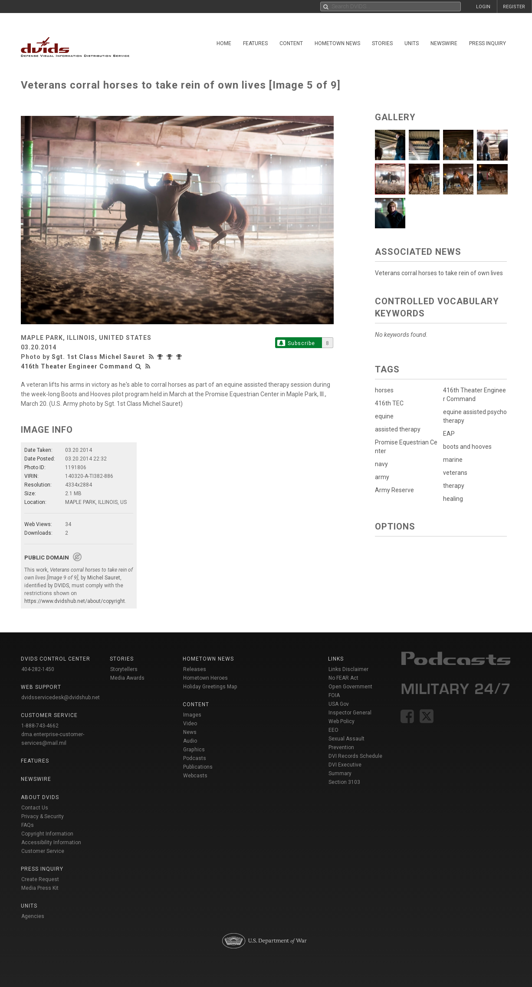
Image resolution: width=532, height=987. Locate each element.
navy (381, 464)
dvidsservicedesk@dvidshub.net (60, 697)
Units (411, 43)
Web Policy (341, 721)
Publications (198, 767)
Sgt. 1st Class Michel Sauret (98, 356)
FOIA (334, 695)
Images (192, 715)
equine (384, 416)
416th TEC (389, 403)
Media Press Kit (40, 888)
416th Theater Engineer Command (77, 366)
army (382, 477)
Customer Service (42, 851)
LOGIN (483, 7)
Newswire (443, 43)
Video (190, 724)
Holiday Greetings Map (210, 687)
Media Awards (127, 678)
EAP (449, 433)
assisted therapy (397, 429)
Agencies (32, 916)
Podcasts (194, 758)
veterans (455, 472)
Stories (382, 43)
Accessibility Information (51, 842)
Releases (194, 669)
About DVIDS (40, 797)
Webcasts (195, 776)
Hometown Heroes (205, 678)
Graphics (194, 750)
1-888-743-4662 (40, 726)
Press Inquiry (487, 43)
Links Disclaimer (348, 669)
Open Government (350, 687)
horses (384, 390)
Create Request (40, 879)
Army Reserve (394, 490)
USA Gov (338, 704)
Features (255, 43)
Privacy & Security (42, 816)
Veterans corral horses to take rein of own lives (439, 273)
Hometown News (337, 43)
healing (453, 498)
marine (453, 459)
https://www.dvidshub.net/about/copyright (74, 601)
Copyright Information (47, 834)
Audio (190, 741)
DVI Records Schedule (355, 756)
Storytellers (124, 669)
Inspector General (349, 713)
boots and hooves (467, 446)
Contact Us (34, 808)
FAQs (27, 825)
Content (291, 43)
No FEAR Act (343, 678)
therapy (453, 485)
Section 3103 (344, 782)
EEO (333, 730)
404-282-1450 (37, 669)
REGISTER (514, 7)
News (190, 732)
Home (224, 43)
